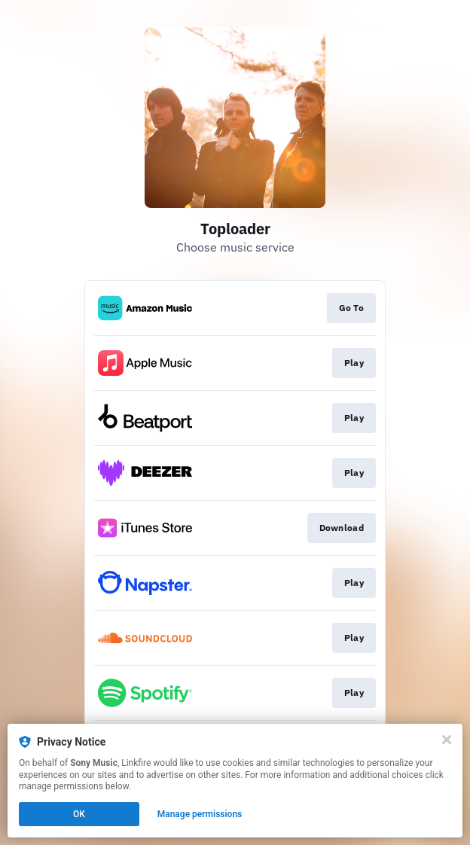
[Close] (447, 740)
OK (79, 814)
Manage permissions (200, 814)
